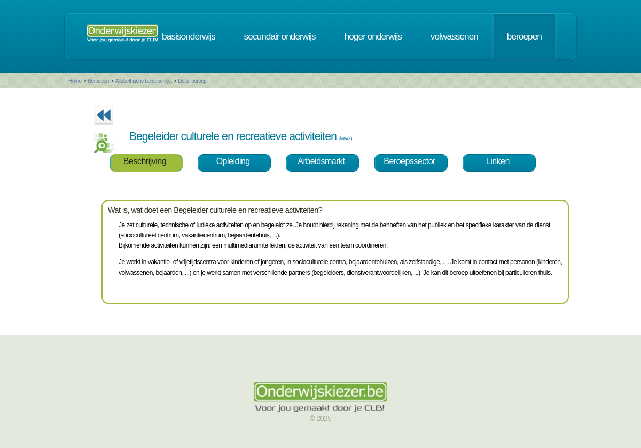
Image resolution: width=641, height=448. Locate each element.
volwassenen (454, 36)
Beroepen (98, 81)
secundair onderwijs (280, 36)
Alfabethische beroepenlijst (143, 81)
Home (75, 81)
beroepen (524, 36)
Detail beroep (192, 81)
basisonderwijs (188, 36)
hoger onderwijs (373, 36)
